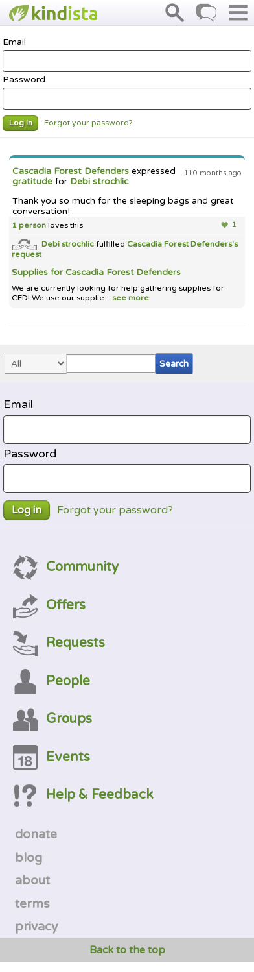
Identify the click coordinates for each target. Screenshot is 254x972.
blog (28, 858)
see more (129, 298)
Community (66, 567)
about (32, 880)
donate (36, 834)
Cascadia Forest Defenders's (182, 244)
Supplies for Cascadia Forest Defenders (96, 272)
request (26, 255)
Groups (52, 719)
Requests (59, 643)
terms (32, 904)
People (51, 681)
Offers (49, 605)
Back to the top (127, 949)
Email (127, 54)
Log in (20, 123)
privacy (36, 926)
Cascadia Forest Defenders (70, 171)
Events (51, 757)
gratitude (32, 181)
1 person (29, 225)
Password (127, 92)
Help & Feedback (83, 794)
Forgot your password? (88, 123)
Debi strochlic (99, 181)
